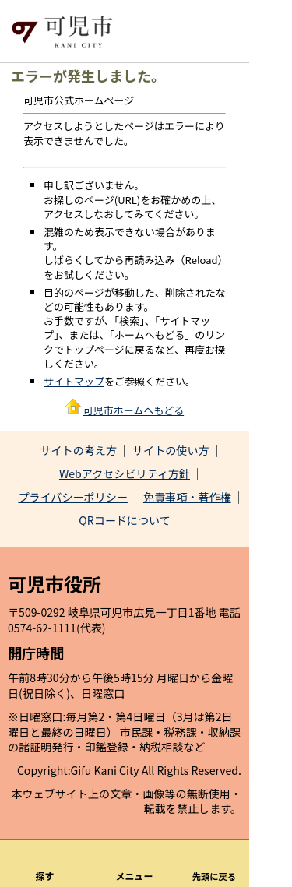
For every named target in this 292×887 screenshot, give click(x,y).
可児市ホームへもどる (133, 410)
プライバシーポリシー (73, 497)
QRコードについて (125, 520)
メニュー (134, 875)
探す (45, 875)
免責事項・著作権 (187, 497)
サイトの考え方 (78, 450)
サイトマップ (74, 381)
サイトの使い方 (170, 450)
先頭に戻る (214, 876)
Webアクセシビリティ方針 (124, 473)
